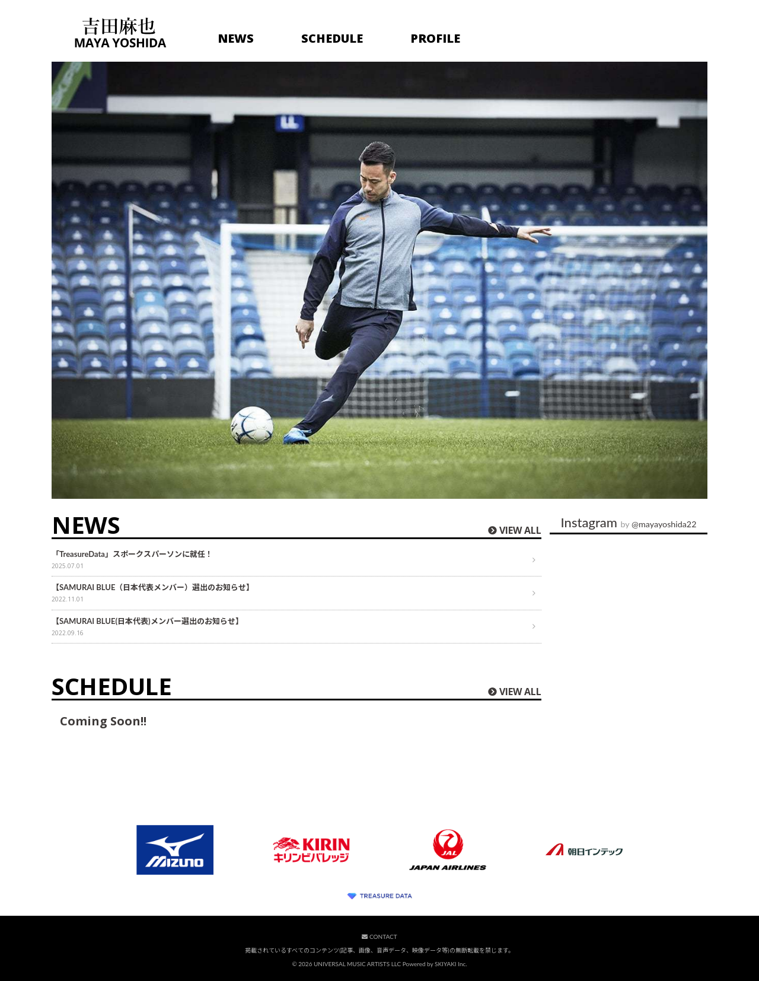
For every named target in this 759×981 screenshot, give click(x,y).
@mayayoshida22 (664, 524)
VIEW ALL (520, 530)
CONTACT (379, 936)
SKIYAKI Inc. (451, 963)
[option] (379, 280)
